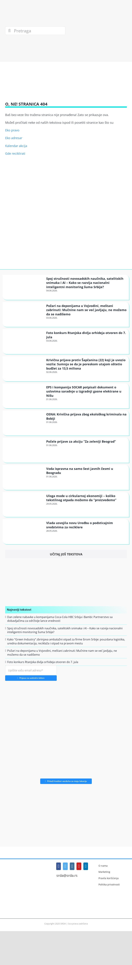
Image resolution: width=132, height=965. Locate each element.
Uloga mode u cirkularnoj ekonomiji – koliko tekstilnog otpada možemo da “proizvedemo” (81, 498)
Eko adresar (13, 138)
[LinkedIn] (85, 866)
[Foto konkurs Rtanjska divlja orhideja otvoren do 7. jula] (24, 341)
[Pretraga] (35, 30)
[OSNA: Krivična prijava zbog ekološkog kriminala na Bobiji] (24, 422)
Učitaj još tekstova (66, 554)
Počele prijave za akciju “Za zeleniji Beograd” (81, 441)
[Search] (9, 30)
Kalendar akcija (16, 146)
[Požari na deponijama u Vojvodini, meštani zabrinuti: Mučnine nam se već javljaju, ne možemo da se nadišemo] (24, 314)
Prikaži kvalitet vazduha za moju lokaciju (66, 781)
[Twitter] (65, 866)
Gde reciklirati (15, 153)
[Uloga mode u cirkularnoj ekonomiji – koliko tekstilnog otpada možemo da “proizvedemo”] (24, 504)
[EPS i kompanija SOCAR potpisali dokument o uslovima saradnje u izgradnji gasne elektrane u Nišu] (24, 395)
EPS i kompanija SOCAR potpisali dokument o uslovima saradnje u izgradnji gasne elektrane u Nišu (83, 391)
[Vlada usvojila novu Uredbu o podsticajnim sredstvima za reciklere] (24, 531)
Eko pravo (12, 130)
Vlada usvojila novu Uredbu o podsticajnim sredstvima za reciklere (79, 525)
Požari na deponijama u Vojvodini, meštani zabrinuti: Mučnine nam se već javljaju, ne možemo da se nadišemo (86, 310)
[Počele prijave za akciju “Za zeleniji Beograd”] (24, 450)
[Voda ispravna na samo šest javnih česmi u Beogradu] (24, 477)
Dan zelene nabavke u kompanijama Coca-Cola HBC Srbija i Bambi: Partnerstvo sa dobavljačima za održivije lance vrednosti (60, 619)
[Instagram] (72, 866)
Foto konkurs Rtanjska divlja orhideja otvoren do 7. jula (42, 662)
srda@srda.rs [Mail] (67, 875)
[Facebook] (58, 866)
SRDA (63, 923)
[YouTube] (78, 866)
